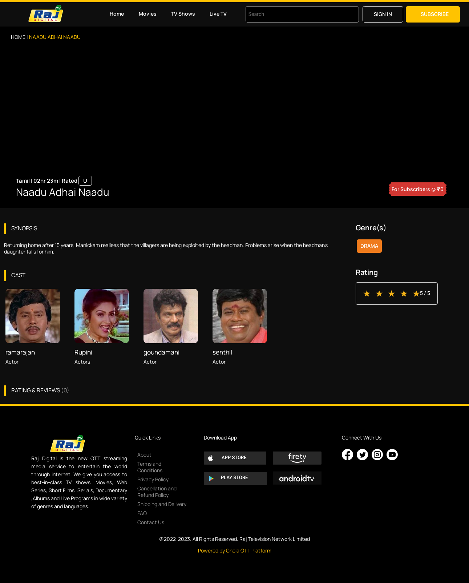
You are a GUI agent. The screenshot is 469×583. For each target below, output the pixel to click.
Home (117, 13)
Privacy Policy (153, 479)
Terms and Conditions (149, 467)
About (144, 454)
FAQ (142, 513)
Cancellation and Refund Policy (157, 491)
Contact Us (150, 522)
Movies (148, 13)
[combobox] (293, 14)
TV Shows (183, 13)
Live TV (218, 13)
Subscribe (435, 14)
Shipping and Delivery (161, 504)
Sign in (383, 14)
